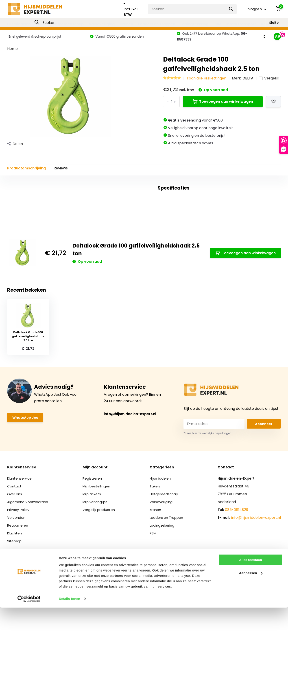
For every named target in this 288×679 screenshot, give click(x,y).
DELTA (247, 82)
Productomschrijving (26, 172)
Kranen (126, 24)
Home (12, 52)
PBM (217, 24)
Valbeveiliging (102, 24)
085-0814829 (236, 568)
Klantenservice (20, 537)
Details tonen (69, 670)
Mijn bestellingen (97, 544)
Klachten (15, 591)
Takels (42, 24)
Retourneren (18, 584)
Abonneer (264, 482)
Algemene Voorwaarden (28, 560)
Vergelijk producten (100, 568)
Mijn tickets (93, 552)
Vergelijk (269, 82)
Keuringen (270, 24)
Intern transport (241, 24)
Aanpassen (250, 644)
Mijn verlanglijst (96, 560)
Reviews (61, 172)
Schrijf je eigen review (253, 228)
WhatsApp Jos (25, 476)
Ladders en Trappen (156, 24)
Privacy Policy (19, 568)
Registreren (93, 537)
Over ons (15, 552)
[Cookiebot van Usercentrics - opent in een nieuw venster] (29, 670)
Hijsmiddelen (19, 24)
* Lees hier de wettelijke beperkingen (207, 492)
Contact (14, 544)
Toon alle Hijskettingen (206, 82)
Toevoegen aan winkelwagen (223, 105)
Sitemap (14, 599)
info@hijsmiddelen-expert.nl (130, 472)
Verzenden (16, 576)
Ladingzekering (194, 24)
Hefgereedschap (68, 24)
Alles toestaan (250, 631)
